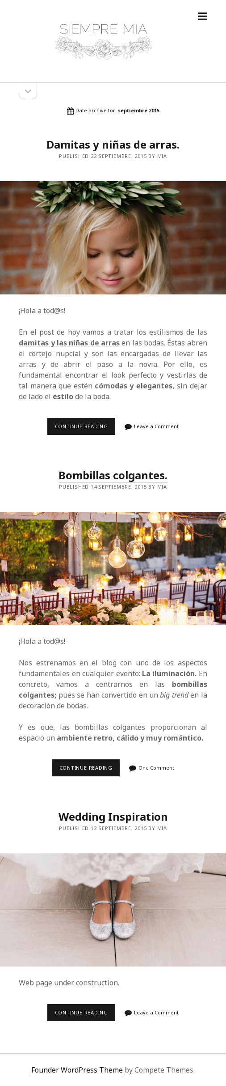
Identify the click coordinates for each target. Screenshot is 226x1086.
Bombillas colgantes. (113, 475)
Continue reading (84, 429)
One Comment (156, 767)
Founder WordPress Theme (77, 1070)
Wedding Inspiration (113, 816)
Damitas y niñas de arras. (113, 144)
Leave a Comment (156, 426)
